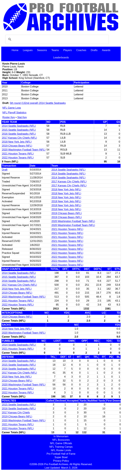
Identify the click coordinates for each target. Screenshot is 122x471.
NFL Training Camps (61, 446)
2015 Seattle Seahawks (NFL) (19, 129)
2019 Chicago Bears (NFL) (17, 145)
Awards (106, 50)
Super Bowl (61, 457)
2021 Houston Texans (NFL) (18, 153)
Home (15, 50)
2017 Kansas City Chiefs (16, 412)
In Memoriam (61, 436)
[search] (56, 39)
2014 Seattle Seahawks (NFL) (19, 126)
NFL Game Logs (11, 107)
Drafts (94, 50)
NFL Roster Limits (61, 450)
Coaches (81, 50)
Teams (55, 50)
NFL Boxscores (61, 439)
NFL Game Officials (61, 443)
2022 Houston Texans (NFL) (18, 157)
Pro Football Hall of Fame (61, 453)
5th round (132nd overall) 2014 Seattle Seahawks (38, 103)
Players (67, 50)
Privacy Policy (61, 460)
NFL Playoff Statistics (14, 112)
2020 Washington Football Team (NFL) (23, 149)
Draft (4, 169)
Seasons (42, 50)
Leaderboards (61, 57)
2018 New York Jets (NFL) (17, 141)
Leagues (28, 50)
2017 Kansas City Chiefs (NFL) (19, 137)
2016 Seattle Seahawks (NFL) (19, 133)
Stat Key (22, 117)
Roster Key (8, 117)
